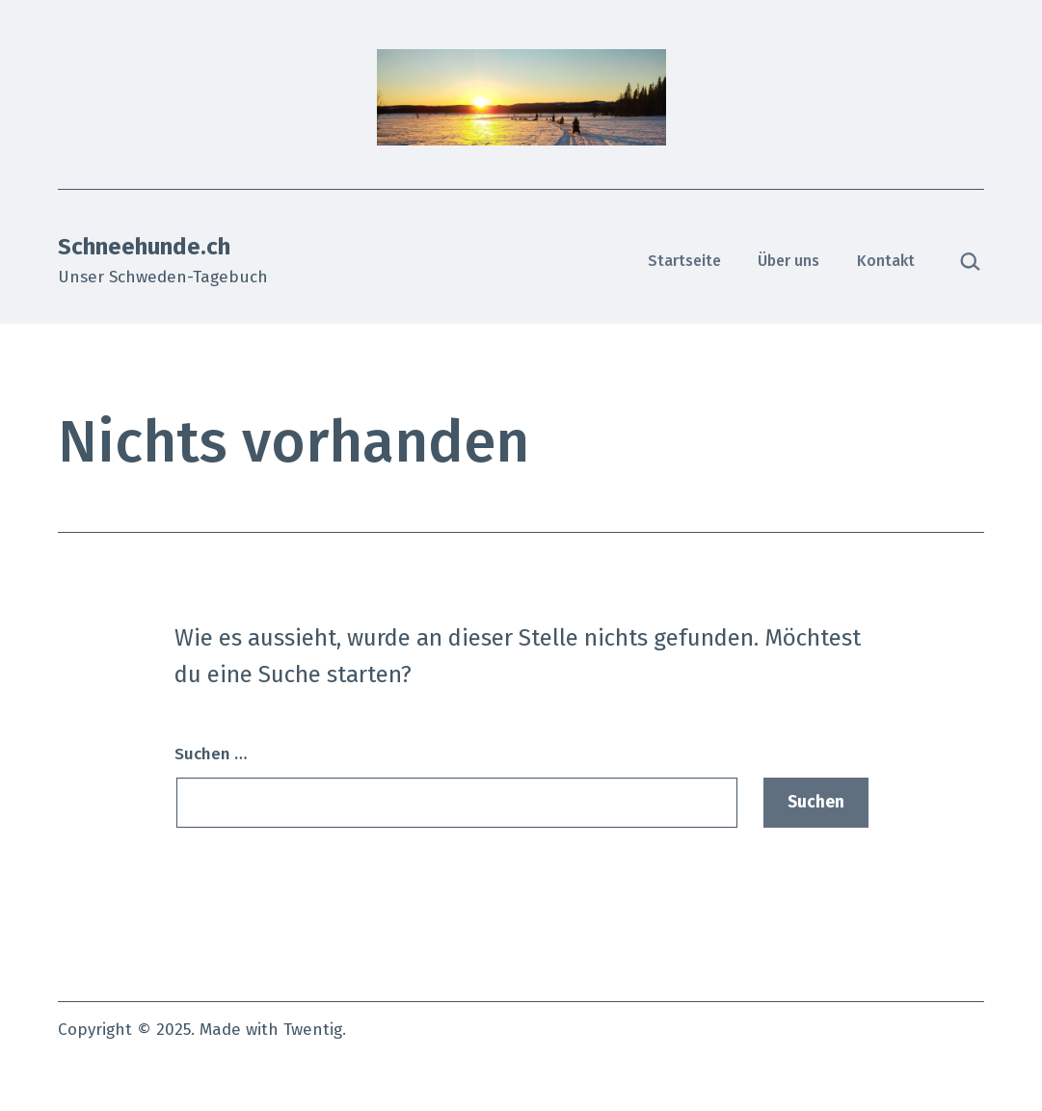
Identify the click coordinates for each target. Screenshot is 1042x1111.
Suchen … (210, 754)
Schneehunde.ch (144, 246)
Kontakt (886, 260)
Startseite (684, 260)
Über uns (788, 260)
